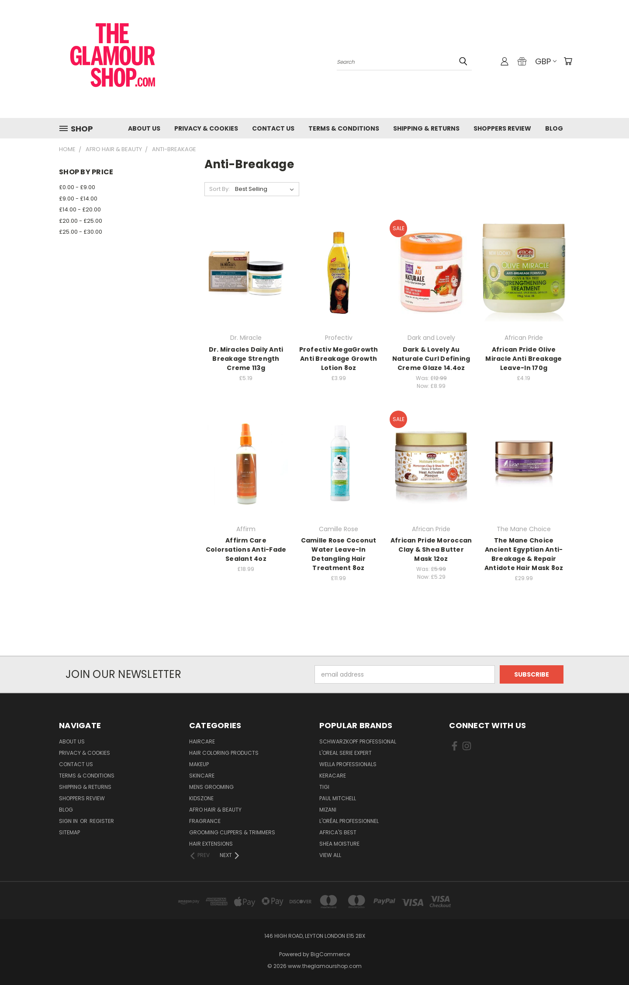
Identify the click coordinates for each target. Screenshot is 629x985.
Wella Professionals (348, 764)
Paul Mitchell (337, 798)
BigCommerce (330, 954)
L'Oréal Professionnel (349, 821)
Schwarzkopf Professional (357, 741)
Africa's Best (337, 832)
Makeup (199, 764)
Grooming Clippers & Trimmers (232, 832)
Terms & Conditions (343, 128)
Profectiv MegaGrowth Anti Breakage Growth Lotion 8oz (338, 358)
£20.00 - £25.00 (80, 221)
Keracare (332, 775)
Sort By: (219, 189)
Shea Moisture (339, 843)
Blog (554, 128)
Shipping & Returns (426, 128)
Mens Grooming (211, 787)
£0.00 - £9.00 (77, 187)
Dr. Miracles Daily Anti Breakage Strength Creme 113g (246, 358)
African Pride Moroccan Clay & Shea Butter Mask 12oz (431, 549)
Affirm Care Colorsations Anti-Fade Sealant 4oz (246, 549)
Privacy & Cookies (206, 128)
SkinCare (201, 775)
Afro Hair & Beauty (215, 809)
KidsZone (201, 798)
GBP (545, 61)
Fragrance (205, 821)
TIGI (324, 787)
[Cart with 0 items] (567, 61)
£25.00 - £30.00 (80, 232)
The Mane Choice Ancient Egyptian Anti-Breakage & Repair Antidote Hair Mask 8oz (523, 554)
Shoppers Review (502, 128)
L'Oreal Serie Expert (345, 753)
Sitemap (69, 832)
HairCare (202, 741)
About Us (144, 128)
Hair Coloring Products (224, 753)
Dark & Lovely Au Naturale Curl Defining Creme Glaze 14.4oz (431, 358)
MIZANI (327, 809)
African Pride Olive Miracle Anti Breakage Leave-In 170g (523, 358)
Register (102, 821)
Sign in (69, 821)
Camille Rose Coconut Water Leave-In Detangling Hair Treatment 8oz (339, 554)
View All (330, 855)
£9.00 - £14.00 (78, 198)
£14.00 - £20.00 (80, 209)
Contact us (273, 128)
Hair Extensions (211, 843)
